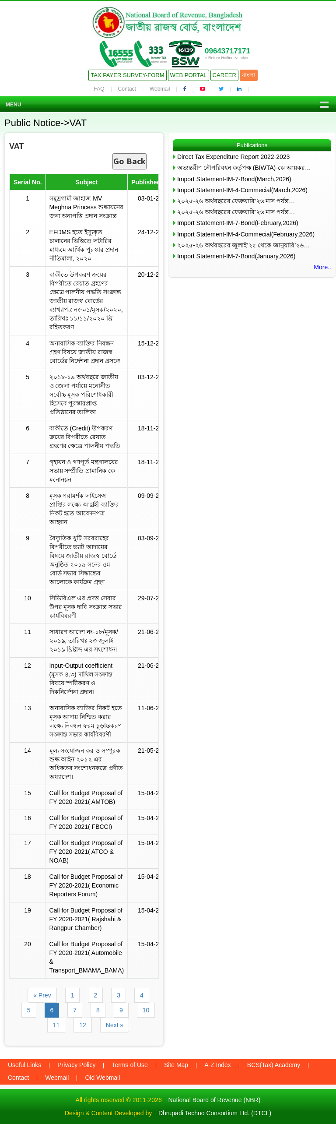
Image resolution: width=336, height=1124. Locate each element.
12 (82, 1025)
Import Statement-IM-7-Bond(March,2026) (234, 179)
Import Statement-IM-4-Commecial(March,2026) (242, 190)
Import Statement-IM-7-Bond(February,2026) (237, 222)
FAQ (99, 89)
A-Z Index (217, 1064)
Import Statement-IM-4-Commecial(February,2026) (246, 234)
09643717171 (227, 51)
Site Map (176, 1064)
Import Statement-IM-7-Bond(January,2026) (236, 256)
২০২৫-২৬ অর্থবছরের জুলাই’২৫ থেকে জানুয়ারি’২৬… (243, 245)
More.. (322, 267)
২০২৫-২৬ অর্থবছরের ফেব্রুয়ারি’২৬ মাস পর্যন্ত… (236, 200)
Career (224, 75)
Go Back (129, 161)
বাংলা (249, 75)
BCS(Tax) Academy (273, 1064)
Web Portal (188, 75)
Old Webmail (102, 1077)
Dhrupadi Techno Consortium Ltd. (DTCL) (214, 1113)
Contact (127, 89)
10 (146, 1010)
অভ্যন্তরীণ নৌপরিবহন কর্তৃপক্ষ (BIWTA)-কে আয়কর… (244, 167)
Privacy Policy (76, 1064)
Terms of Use (129, 1064)
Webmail (160, 89)
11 (56, 1025)
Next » (114, 1025)
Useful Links (24, 1064)
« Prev (42, 995)
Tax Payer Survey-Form (127, 75)
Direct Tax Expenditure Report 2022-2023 (233, 156)
